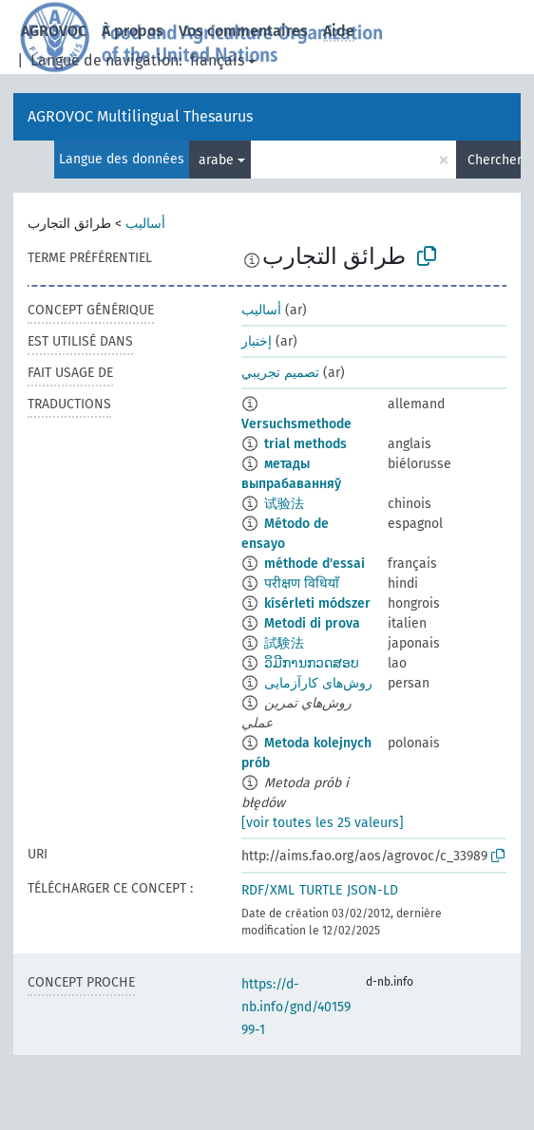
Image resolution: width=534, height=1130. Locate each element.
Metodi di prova (312, 623)
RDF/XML (268, 890)
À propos (132, 31)
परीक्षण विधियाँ (301, 583)
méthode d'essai (314, 564)
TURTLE (320, 890)
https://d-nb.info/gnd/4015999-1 (296, 1007)
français (217, 60)
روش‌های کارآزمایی (318, 683)
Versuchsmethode (296, 424)
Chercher (494, 160)
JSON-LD (372, 890)
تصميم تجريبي (280, 373)
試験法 (284, 643)
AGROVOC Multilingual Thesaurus (140, 116)
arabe (216, 160)
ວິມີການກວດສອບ (311, 663)
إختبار (256, 341)
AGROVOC (53, 31)
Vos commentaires (243, 31)
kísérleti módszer (317, 603)
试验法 (284, 504)
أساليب (145, 224)
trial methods (305, 444)
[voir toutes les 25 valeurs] (322, 823)
